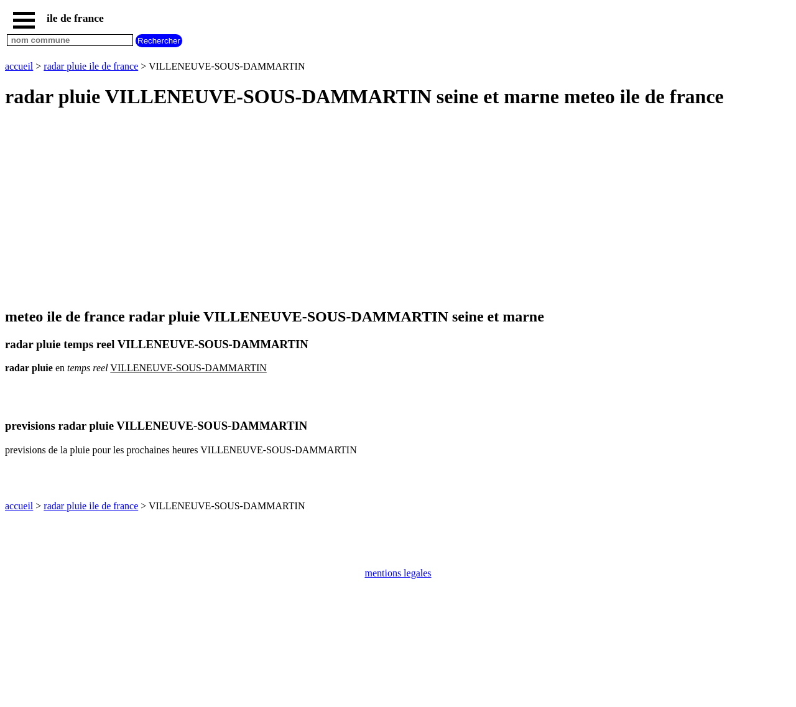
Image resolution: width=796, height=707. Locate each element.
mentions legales (397, 573)
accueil (19, 66)
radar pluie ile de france (91, 66)
